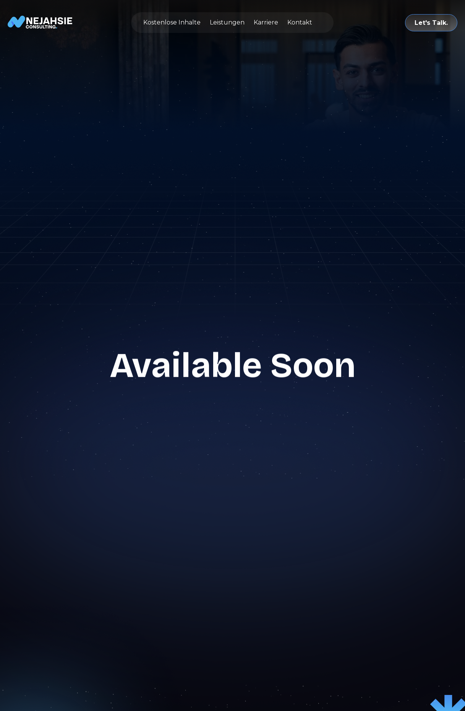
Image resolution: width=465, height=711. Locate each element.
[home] (40, 22)
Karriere (266, 22)
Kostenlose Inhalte (172, 22)
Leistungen (227, 22)
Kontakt (299, 22)
